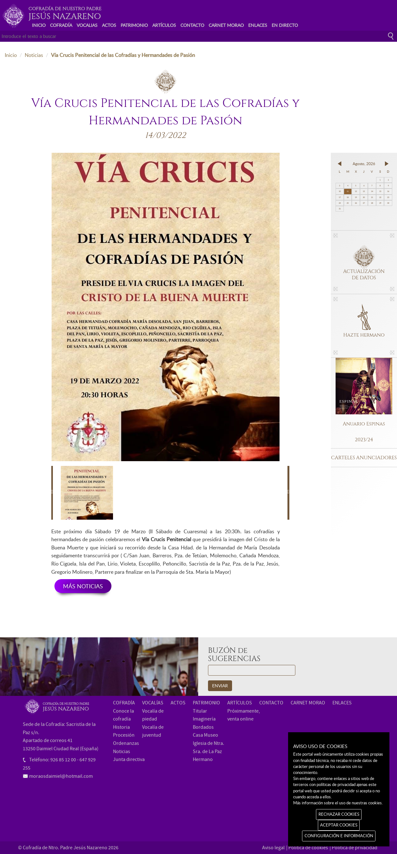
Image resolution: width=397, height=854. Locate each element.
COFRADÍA (61, 25)
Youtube (378, 13)
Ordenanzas (126, 743)
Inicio (11, 55)
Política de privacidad (354, 848)
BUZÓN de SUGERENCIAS (234, 655)
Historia (121, 727)
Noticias (34, 55)
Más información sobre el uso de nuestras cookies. (338, 803)
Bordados (203, 727)
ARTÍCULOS (164, 25)
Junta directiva (129, 759)
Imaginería (204, 719)
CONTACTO (192, 25)
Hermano (203, 759)
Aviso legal (273, 848)
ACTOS (109, 25)
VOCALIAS (87, 25)
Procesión (124, 735)
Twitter (368, 13)
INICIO (39, 25)
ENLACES (257, 25)
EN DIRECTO (285, 25)
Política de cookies (308, 848)
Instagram (388, 13)
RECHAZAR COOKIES (338, 814)
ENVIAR (220, 686)
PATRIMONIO (134, 25)
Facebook (358, 13)
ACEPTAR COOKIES (338, 825)
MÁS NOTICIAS (83, 586)
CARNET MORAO (226, 25)
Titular (200, 711)
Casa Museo (205, 735)
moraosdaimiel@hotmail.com (61, 776)
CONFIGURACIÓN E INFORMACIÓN (339, 836)
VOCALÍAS (152, 703)
